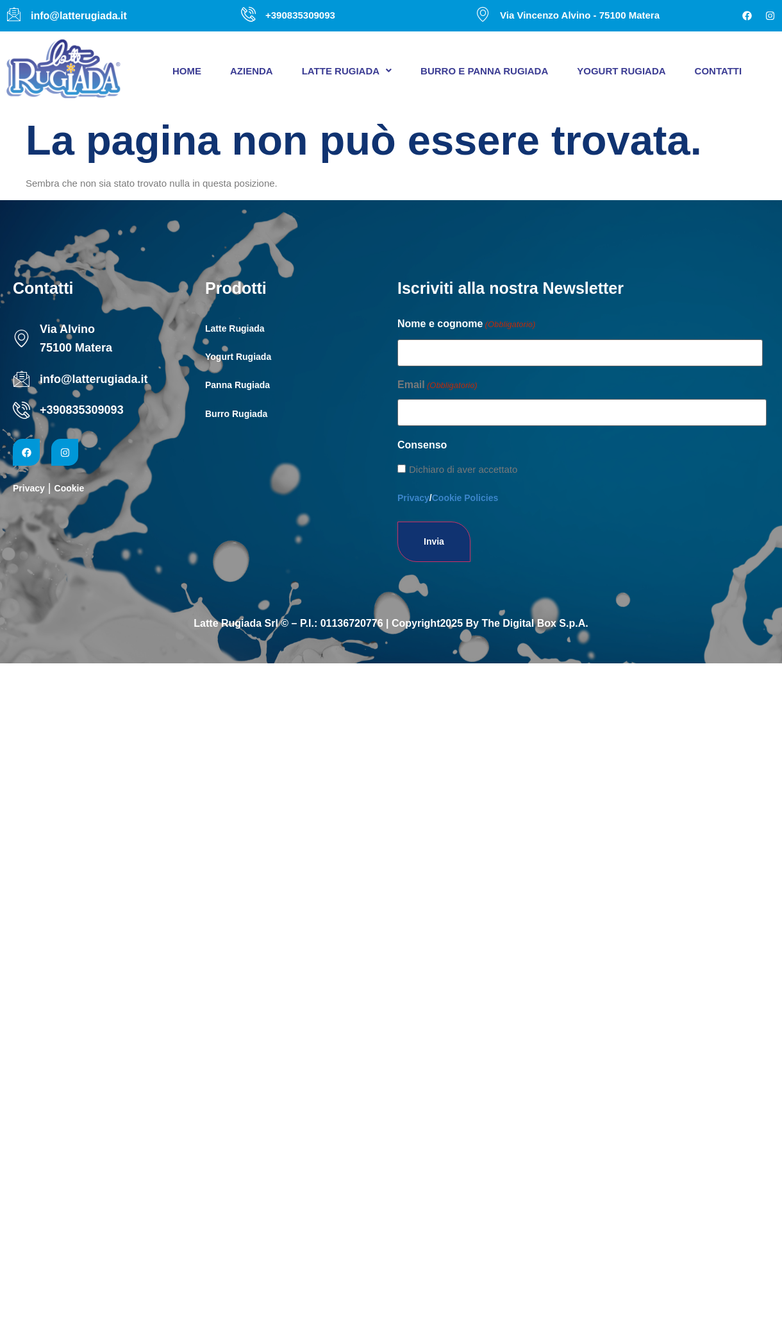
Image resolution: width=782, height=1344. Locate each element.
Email (437, 385)
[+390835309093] (21, 410)
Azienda (251, 70)
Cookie (69, 488)
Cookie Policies (465, 498)
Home (186, 70)
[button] (346, 70)
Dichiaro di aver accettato (463, 469)
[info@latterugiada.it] (21, 378)
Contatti (718, 70)
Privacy (29, 488)
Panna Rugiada (237, 385)
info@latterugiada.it (94, 379)
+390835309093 (82, 410)
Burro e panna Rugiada (484, 70)
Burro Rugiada (236, 414)
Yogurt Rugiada (621, 70)
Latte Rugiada (347, 70)
